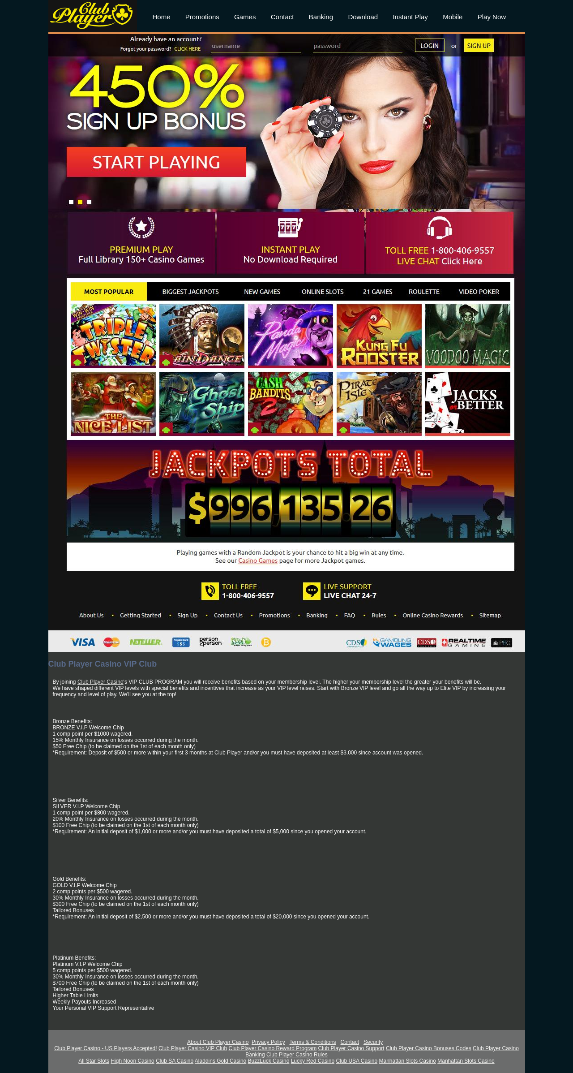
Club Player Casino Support (351, 1048)
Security (373, 1042)
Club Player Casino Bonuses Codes (428, 1048)
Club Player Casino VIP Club (192, 1048)
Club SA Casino (174, 1061)
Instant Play (410, 17)
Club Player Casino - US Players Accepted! (105, 1048)
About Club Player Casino (217, 1042)
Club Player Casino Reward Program (272, 1048)
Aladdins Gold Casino (220, 1061)
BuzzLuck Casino (269, 1061)
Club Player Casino (100, 682)
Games (245, 17)
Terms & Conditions (313, 1042)
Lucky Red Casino (312, 1061)
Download (363, 17)
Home (162, 17)
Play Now (492, 17)
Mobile (452, 17)
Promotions (202, 17)
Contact (282, 17)
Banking (321, 17)
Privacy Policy (268, 1042)
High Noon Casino (132, 1061)
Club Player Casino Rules (297, 1054)
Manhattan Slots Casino (407, 1061)
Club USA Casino (356, 1061)
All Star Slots (93, 1061)
